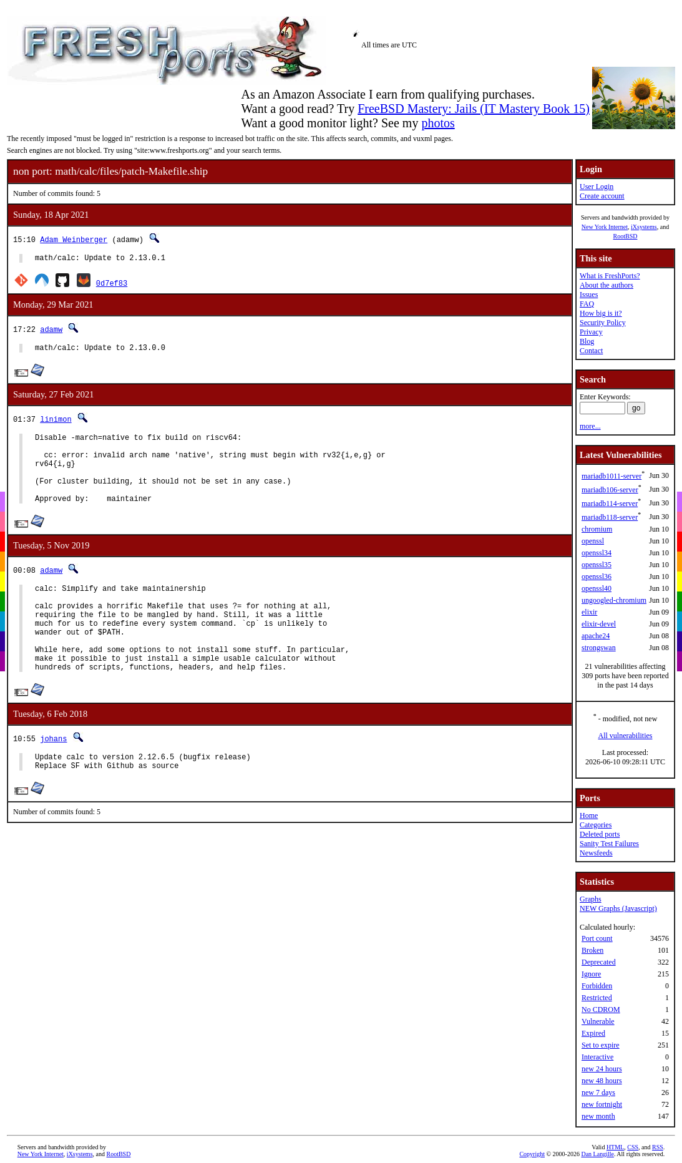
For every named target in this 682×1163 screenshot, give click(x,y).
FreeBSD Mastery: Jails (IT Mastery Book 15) (474, 108)
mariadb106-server (610, 489)
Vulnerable (598, 1021)
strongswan (599, 647)
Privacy (591, 332)
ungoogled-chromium (614, 600)
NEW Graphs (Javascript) (618, 908)
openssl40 (596, 588)
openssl (593, 541)
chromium (597, 529)
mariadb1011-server (611, 476)
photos (437, 123)
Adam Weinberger (73, 239)
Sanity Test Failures (609, 843)
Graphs (591, 899)
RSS (657, 1147)
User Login (596, 186)
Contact (591, 350)
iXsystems (644, 226)
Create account (602, 196)
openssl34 (596, 552)
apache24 (596, 635)
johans (53, 776)
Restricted (597, 997)
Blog (587, 341)
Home (589, 815)
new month (598, 1116)
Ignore (591, 974)
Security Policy (603, 322)
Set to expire (601, 1045)
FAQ (587, 303)
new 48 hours (602, 1080)
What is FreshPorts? (610, 275)
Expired (593, 1033)
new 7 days (598, 1092)
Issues (589, 294)
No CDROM (601, 1009)
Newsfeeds (596, 853)
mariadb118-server (610, 517)
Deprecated (599, 962)
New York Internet (605, 226)
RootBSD (625, 236)
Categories (595, 824)
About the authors (606, 285)
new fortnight (602, 1104)
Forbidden (597, 985)
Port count (597, 938)
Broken (592, 950)
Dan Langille (597, 1154)
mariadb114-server (610, 503)
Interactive (597, 1057)
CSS (632, 1147)
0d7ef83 (111, 285)
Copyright (532, 1154)
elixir (589, 612)
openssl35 (596, 564)
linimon (55, 422)
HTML (615, 1147)
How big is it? (601, 313)
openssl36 (596, 576)
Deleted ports (600, 834)
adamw (51, 331)
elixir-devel (599, 624)
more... (590, 426)
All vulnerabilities (625, 735)
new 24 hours (602, 1068)
